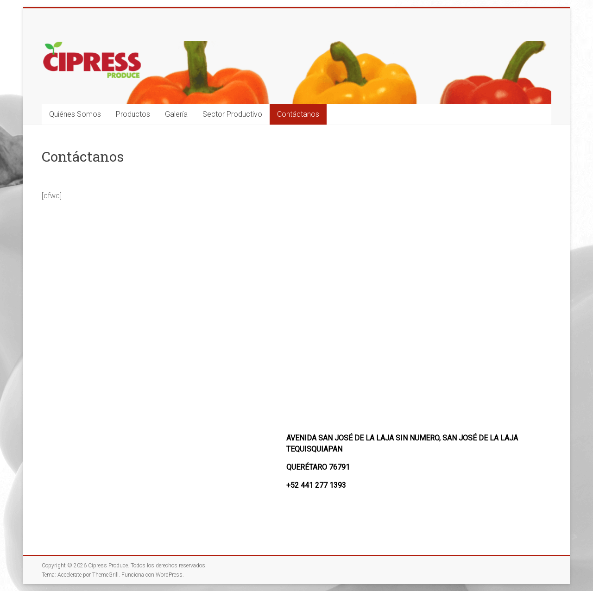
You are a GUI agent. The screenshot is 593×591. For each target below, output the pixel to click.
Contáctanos (298, 114)
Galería (176, 114)
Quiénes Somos (75, 114)
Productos (133, 114)
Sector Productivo (232, 114)
